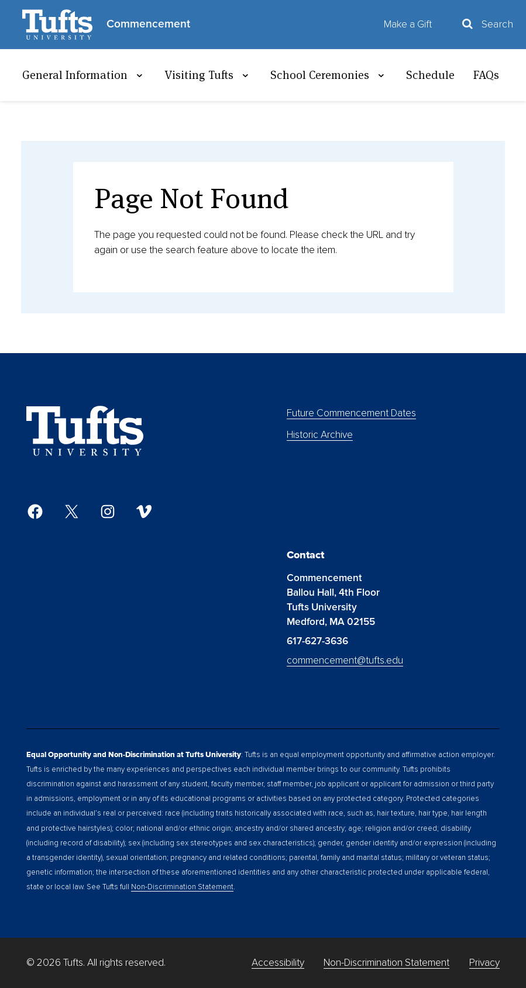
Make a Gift (408, 24)
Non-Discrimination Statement (182, 887)
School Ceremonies (328, 74)
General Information (84, 74)
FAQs (486, 74)
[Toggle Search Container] (486, 24)
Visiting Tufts (208, 74)
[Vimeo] (144, 511)
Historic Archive (320, 435)
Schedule (430, 74)
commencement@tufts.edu (345, 660)
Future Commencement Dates (351, 413)
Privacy (484, 962)
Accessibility (278, 962)
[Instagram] (107, 511)
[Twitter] (71, 511)
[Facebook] (35, 511)
